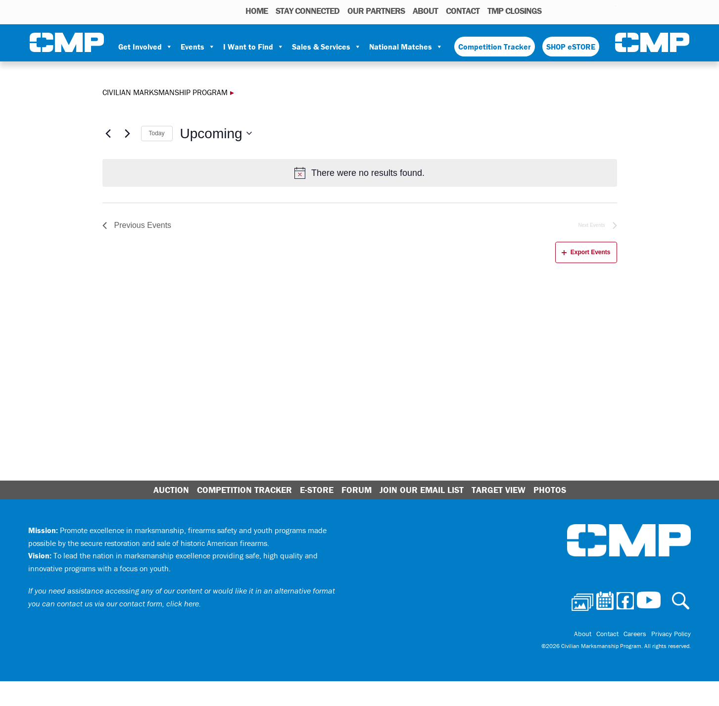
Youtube (609, 10)
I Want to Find (253, 46)
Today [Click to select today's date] (157, 133)
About (425, 10)
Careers (634, 633)
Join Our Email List (422, 489)
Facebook (582, 10)
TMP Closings (514, 10)
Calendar (568, 10)
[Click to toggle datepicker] (216, 134)
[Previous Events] (108, 133)
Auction (171, 489)
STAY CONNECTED (307, 10)
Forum (356, 489)
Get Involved (145, 46)
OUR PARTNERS (376, 10)
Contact (462, 10)
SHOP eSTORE (570, 47)
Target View (499, 489)
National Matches (406, 46)
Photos (553, 10)
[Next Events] (128, 133)
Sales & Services (326, 46)
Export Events (586, 252)
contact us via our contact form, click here (128, 603)
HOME (256, 10)
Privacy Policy (671, 633)
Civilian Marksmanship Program (67, 43)
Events (198, 46)
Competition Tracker (494, 47)
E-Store (317, 489)
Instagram (595, 10)
